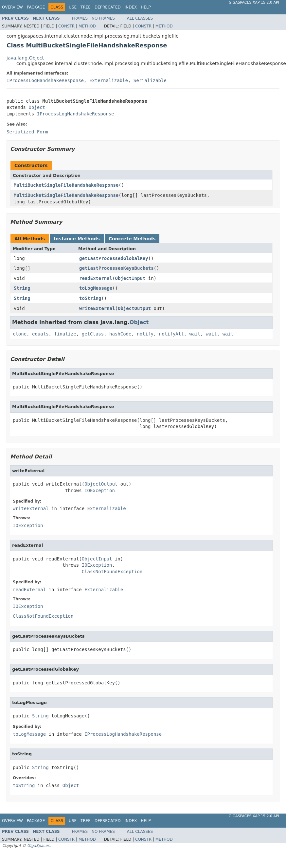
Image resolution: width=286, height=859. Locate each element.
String (22, 288)
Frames (80, 18)
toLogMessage (95, 288)
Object (36, 107)
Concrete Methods (132, 238)
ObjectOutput (134, 308)
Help (146, 7)
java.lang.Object (25, 57)
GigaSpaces (38, 845)
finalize (65, 333)
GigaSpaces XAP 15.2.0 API (254, 2)
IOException (99, 490)
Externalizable (108, 80)
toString (90, 298)
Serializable (150, 80)
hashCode (120, 333)
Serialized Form (27, 131)
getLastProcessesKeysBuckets (116, 268)
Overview (12, 7)
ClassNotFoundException (112, 571)
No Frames (103, 18)
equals (40, 333)
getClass (93, 333)
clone (20, 333)
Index (131, 7)
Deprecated (108, 7)
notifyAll (171, 333)
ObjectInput (130, 278)
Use (73, 7)
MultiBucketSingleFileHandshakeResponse (66, 185)
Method (87, 26)
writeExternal (97, 308)
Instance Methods (76, 238)
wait (195, 333)
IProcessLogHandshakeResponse (45, 80)
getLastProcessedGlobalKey (113, 258)
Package (36, 7)
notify (145, 333)
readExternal (95, 278)
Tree (85, 7)
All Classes (140, 18)
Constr (66, 26)
